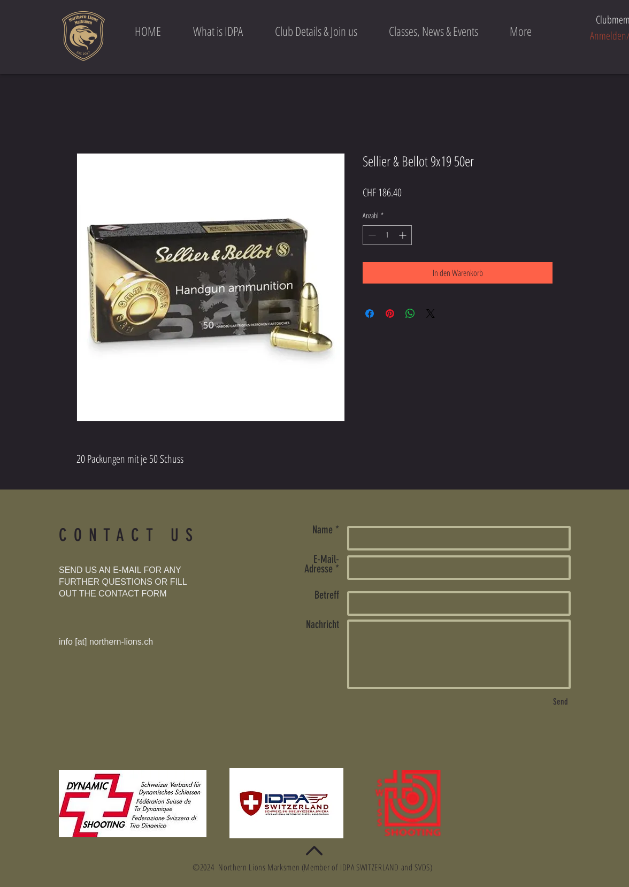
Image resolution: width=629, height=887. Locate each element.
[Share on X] (430, 313)
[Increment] (403, 235)
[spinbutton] (387, 235)
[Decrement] (371, 235)
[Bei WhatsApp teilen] (410, 313)
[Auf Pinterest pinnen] (389, 313)
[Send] (560, 701)
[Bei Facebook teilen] (369, 313)
